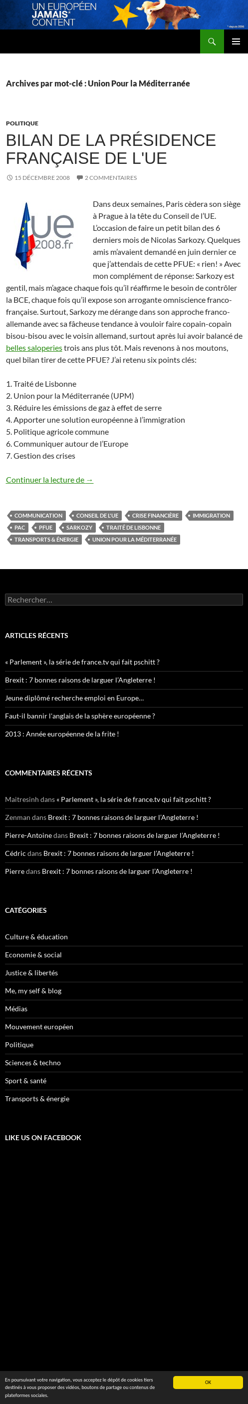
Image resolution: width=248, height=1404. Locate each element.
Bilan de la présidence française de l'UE (111, 149)
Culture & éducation (36, 936)
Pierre (14, 871)
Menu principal (236, 41)
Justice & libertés (31, 972)
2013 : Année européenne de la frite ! (62, 733)
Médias (16, 1008)
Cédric (15, 853)
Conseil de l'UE (97, 515)
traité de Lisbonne (133, 527)
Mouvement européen (39, 1026)
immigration (211, 515)
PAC (19, 527)
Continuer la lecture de (50, 479)
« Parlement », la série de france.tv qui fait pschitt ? (82, 662)
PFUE (45, 527)
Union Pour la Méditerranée (134, 539)
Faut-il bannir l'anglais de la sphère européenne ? (80, 715)
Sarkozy (79, 527)
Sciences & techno (33, 1062)
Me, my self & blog (33, 990)
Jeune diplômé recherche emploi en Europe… (74, 698)
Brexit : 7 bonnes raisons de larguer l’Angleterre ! (80, 680)
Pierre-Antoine (28, 835)
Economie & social (33, 954)
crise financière (155, 515)
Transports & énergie (46, 539)
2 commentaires (111, 177)
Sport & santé (25, 1080)
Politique (22, 123)
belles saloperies (34, 347)
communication (38, 515)
